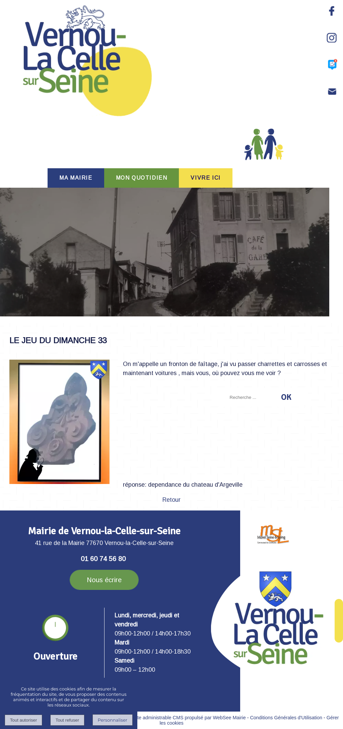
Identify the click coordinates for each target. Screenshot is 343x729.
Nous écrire (104, 580)
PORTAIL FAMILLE (263, 150)
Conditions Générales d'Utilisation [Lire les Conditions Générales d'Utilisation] (286, 717)
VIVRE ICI (205, 178)
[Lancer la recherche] (286, 397)
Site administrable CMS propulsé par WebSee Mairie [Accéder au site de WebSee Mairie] (189, 717)
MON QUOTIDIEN (141, 178)
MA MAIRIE (75, 178)
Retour (171, 499)
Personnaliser (112, 720)
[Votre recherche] (253, 397)
